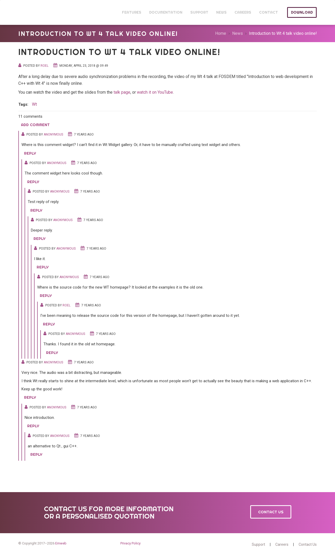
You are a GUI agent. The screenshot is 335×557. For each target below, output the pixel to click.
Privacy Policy (130, 543)
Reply (30, 153)
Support (258, 544)
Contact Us (270, 511)
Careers (281, 544)
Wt (28, 12)
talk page (122, 92)
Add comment (35, 124)
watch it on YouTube (155, 92)
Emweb (60, 543)
